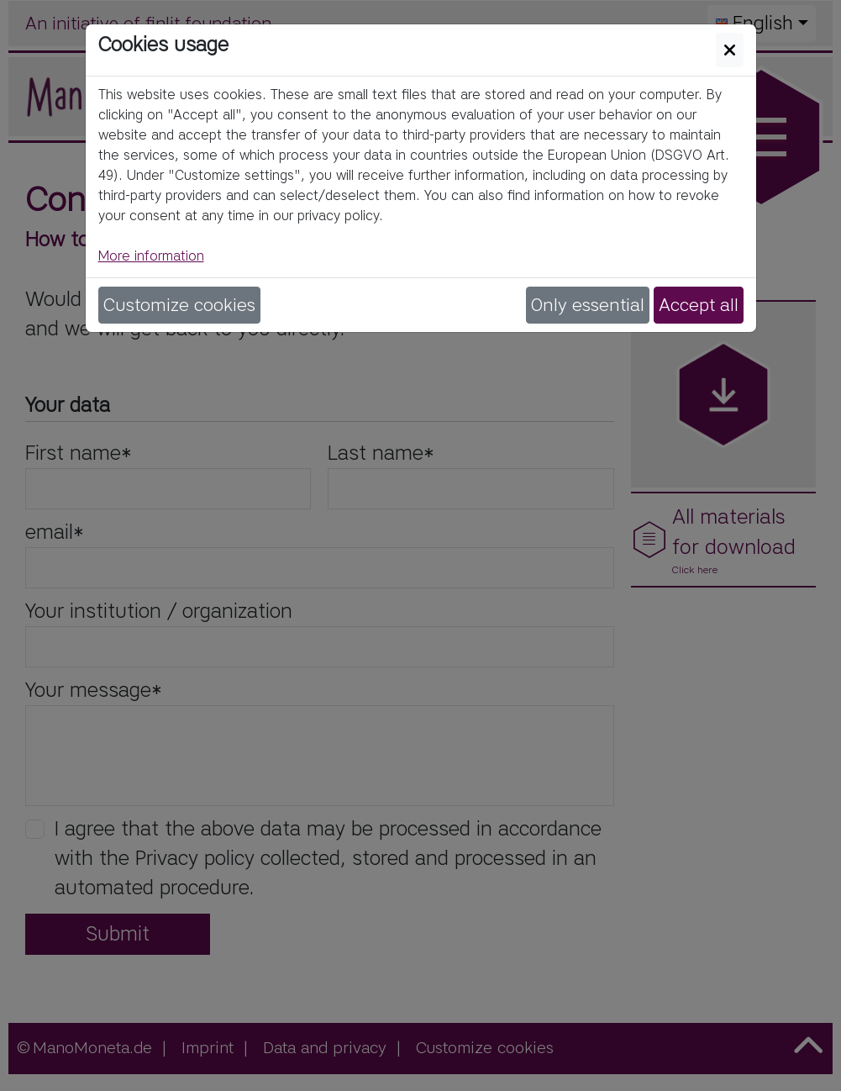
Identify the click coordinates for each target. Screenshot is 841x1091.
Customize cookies (179, 304)
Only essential (587, 304)
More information (151, 256)
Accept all (699, 304)
